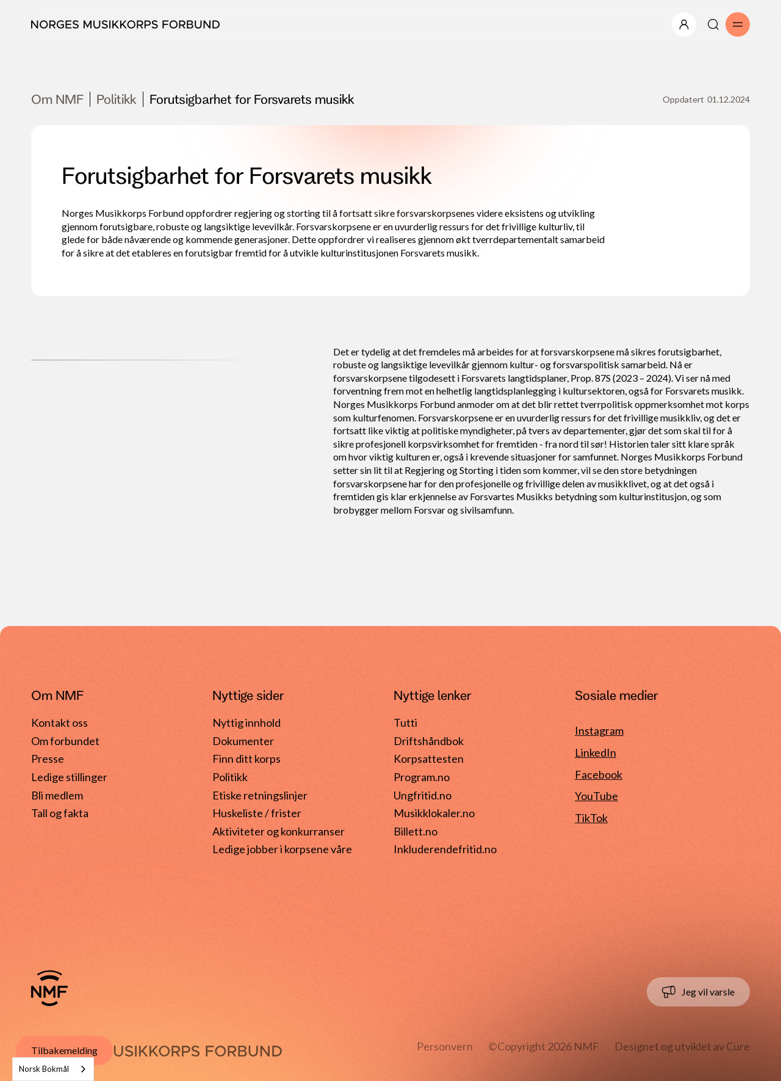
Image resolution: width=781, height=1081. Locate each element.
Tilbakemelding (64, 1050)
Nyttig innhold (246, 722)
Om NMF (57, 99)
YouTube (596, 796)
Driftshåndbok (429, 741)
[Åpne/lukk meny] (684, 24)
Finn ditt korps (246, 758)
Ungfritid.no (423, 795)
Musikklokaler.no (434, 813)
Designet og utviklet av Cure (682, 1046)
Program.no (422, 777)
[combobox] (53, 1069)
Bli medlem (57, 795)
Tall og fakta (59, 813)
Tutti (405, 722)
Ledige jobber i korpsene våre (282, 849)
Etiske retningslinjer (260, 795)
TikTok (591, 817)
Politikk (116, 99)
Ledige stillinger (69, 777)
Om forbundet (65, 741)
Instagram (599, 730)
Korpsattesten (429, 758)
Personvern (445, 1046)
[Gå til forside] (49, 988)
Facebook (598, 774)
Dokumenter (243, 741)
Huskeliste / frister (256, 813)
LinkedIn (595, 752)
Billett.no (415, 831)
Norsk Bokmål (44, 1069)
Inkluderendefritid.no (445, 849)
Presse (47, 758)
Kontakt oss (59, 722)
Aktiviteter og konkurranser (278, 831)
